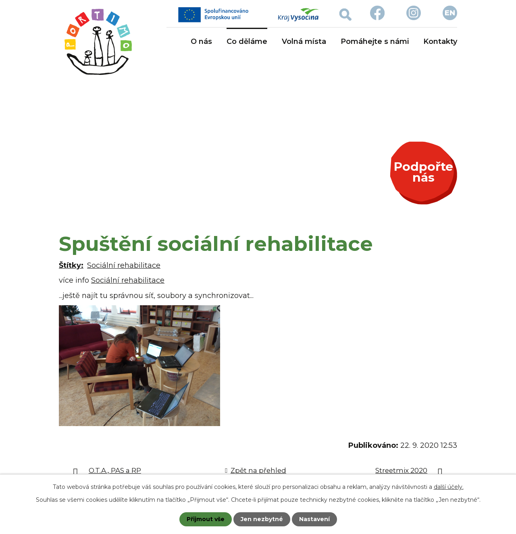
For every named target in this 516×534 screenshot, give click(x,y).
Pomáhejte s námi (375, 41)
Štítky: (71, 265)
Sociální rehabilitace (123, 265)
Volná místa (304, 41)
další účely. (449, 487)
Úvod (171, 42)
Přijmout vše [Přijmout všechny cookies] (206, 519)
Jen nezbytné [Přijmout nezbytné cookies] (262, 519)
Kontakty (440, 41)
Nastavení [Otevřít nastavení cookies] (314, 519)
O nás (201, 41)
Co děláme (247, 41)
